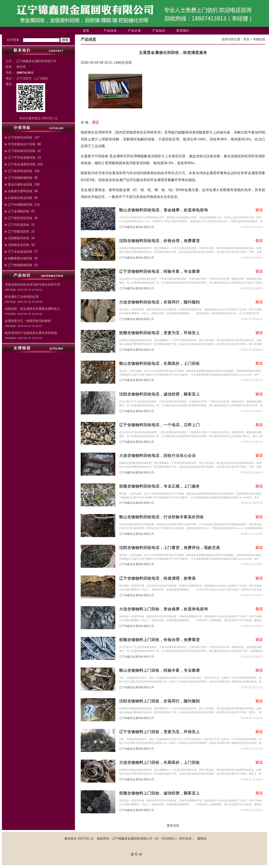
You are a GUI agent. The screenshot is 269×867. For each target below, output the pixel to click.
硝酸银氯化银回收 (20, 258)
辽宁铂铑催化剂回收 (22, 150)
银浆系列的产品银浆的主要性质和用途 (31, 333)
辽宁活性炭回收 (18, 224)
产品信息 (110, 30)
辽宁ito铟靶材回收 (20, 204)
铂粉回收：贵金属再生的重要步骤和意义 (32, 308)
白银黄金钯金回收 (20, 197)
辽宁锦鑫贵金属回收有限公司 (136, 227)
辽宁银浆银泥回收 (20, 171)
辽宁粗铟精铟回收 (20, 265)
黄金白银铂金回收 (20, 184)
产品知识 (158, 30)
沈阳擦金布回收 (18, 244)
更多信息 (173, 825)
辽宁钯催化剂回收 (20, 137)
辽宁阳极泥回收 (18, 231)
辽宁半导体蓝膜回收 (22, 157)
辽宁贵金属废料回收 (22, 164)
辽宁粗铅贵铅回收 (20, 218)
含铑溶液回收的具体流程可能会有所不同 (32, 284)
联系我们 (182, 30)
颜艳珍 (202, 838)
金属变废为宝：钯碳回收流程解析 (28, 320)
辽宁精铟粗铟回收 (20, 177)
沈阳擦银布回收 (18, 238)
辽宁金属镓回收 (18, 211)
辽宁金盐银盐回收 (20, 251)
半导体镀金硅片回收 (22, 144)
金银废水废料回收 (20, 191)
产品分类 (134, 30)
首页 (86, 30)
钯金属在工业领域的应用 (22, 296)
